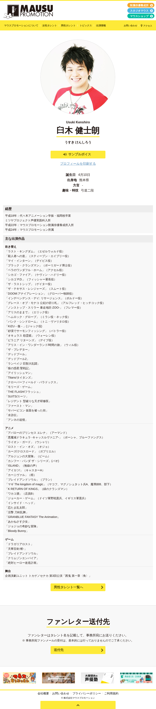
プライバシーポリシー (87, 693)
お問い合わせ (60, 693)
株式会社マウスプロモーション (79, 698)
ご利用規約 (111, 693)
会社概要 (43, 693)
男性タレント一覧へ (68, 587)
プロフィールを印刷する (78, 163)
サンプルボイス (79, 154)
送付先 (59, 650)
